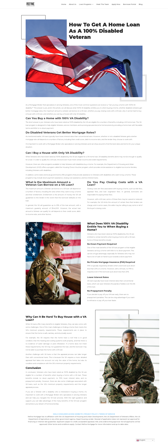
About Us (72, 4)
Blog (140, 4)
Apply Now (116, 4)
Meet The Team (102, 4)
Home (63, 4)
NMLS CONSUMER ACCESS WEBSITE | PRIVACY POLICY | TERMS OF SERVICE (84, 414)
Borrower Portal (129, 4)
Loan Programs (85, 4)
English (141, 440)
